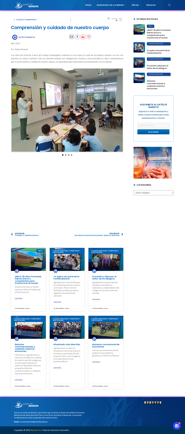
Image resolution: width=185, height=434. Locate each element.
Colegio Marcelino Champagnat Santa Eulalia (158, 44)
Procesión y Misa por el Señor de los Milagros (104, 277)
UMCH (150, 26)
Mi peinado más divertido (67, 344)
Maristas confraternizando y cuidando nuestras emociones (25, 348)
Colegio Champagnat (26, 19)
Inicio (88, 5)
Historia (151, 5)
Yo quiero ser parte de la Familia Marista (66, 277)
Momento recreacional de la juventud (105, 345)
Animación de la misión (110, 5)
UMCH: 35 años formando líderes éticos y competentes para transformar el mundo (28, 280)
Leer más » (19, 298)
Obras (135, 5)
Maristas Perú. (36, 430)
